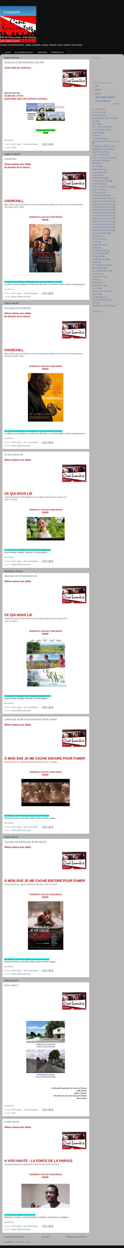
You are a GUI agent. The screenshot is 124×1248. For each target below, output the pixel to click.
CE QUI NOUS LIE (13, 454)
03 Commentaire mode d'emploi (103, 118)
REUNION (96, 282)
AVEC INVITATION (99, 155)
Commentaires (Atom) (22, 1242)
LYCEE (13, 147)
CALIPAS (95, 166)
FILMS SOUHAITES (99, 233)
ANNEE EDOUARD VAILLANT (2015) (106, 141)
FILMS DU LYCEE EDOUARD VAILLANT (24, 62)
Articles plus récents (14, 1237)
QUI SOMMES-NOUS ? (101, 271)
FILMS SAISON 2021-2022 (102, 219)
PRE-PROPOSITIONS (100, 265)
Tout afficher (116, 103)
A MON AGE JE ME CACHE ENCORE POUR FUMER (30, 719)
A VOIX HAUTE (11, 1122)
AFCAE (98, 90)
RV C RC (95, 288)
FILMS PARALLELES (100, 195)
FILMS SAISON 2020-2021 (102, 216)
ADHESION (42, 52)
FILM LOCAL (97, 193)
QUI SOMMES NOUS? (24, 52)
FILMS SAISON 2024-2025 (102, 227)
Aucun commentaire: (31, 144)
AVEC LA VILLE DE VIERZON (103, 158)
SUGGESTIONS (98, 297)
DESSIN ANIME (98, 184)
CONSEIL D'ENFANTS (100, 181)
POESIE (95, 262)
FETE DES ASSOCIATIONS (102, 187)
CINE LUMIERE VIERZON (104, 97)
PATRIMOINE (97, 256)
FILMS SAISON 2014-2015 (102, 198)
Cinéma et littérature (103, 101)
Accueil (8, 52)
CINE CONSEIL (98, 169)
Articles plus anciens (76, 1237)
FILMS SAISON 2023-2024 (102, 224)
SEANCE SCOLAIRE (100, 291)
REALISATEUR (98, 277)
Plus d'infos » (9, 140)
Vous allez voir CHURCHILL (17, 308)
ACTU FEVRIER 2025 (100, 130)
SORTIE (95, 294)
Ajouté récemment (99, 138)
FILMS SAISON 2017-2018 (102, 207)
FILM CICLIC (97, 190)
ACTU (13, 1113)
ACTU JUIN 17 (11, 985)
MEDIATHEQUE (98, 245)
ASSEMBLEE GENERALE (102, 146)
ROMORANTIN (57, 52)
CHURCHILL (10, 159)
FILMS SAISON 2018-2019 (102, 210)
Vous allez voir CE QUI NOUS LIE (20, 576)
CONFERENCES (98, 178)
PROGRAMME (97, 268)
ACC (96, 86)
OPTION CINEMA (98, 253)
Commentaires (97, 172)
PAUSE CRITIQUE (99, 259)
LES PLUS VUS (98, 239)
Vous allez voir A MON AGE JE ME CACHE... (26, 842)
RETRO (95, 280)
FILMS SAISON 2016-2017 (21, 297)
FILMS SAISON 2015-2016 (102, 201)
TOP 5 (94, 303)
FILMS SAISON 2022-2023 (102, 221)
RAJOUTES (96, 274)
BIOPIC (95, 163)
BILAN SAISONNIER (100, 161)
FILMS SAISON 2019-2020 (102, 213)
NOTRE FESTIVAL (99, 251)
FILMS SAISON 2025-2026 (102, 230)
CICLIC (97, 93)
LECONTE (96, 236)
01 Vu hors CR (97, 112)
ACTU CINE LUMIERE (100, 127)
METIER (95, 248)
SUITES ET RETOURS (100, 300)
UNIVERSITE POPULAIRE (102, 306)
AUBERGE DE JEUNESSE (102, 149)
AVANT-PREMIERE (99, 152)
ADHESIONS (97, 133)
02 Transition (97, 115)
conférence (96, 175)
